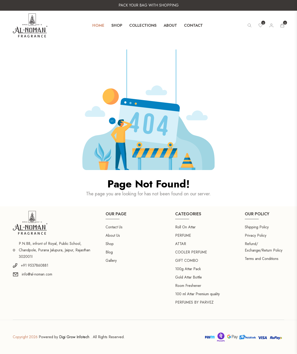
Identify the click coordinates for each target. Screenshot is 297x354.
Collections (143, 25)
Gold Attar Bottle (188, 277)
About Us (113, 235)
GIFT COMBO (186, 260)
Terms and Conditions (261, 258)
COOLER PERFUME (191, 252)
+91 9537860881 (34, 265)
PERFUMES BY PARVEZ (194, 302)
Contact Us (114, 227)
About (170, 25)
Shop (116, 25)
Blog (109, 252)
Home (98, 25)
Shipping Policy (257, 227)
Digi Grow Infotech (74, 337)
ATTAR (180, 243)
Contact (193, 25)
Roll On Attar (185, 227)
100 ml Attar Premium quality (197, 294)
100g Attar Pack (188, 269)
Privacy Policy (255, 235)
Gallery (111, 260)
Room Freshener (188, 285)
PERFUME (183, 235)
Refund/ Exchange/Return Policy (263, 247)
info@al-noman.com (37, 274)
